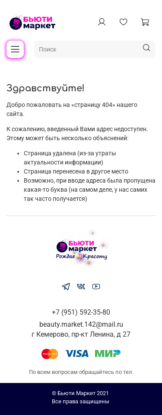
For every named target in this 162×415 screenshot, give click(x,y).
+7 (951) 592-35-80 (81, 312)
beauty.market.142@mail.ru (81, 324)
